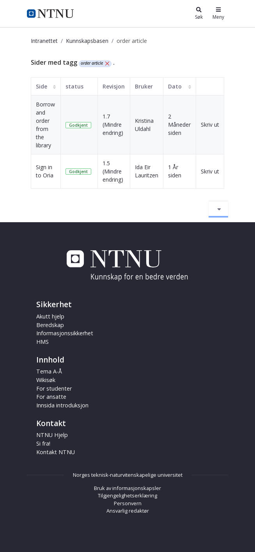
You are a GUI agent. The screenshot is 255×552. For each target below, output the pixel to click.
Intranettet (44, 40)
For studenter (54, 388)
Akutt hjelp (50, 316)
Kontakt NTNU (55, 452)
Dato (175, 86)
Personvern (128, 503)
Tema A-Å (49, 371)
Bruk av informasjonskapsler (127, 488)
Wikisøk (45, 380)
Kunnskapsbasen (87, 40)
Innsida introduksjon (62, 405)
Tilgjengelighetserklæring (127, 495)
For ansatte (51, 396)
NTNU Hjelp (52, 435)
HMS (42, 341)
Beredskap (50, 325)
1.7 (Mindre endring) (113, 124)
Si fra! (43, 443)
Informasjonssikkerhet (64, 333)
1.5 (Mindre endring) (113, 171)
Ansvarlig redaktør (127, 510)
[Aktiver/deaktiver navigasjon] (218, 209)
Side (41, 86)
